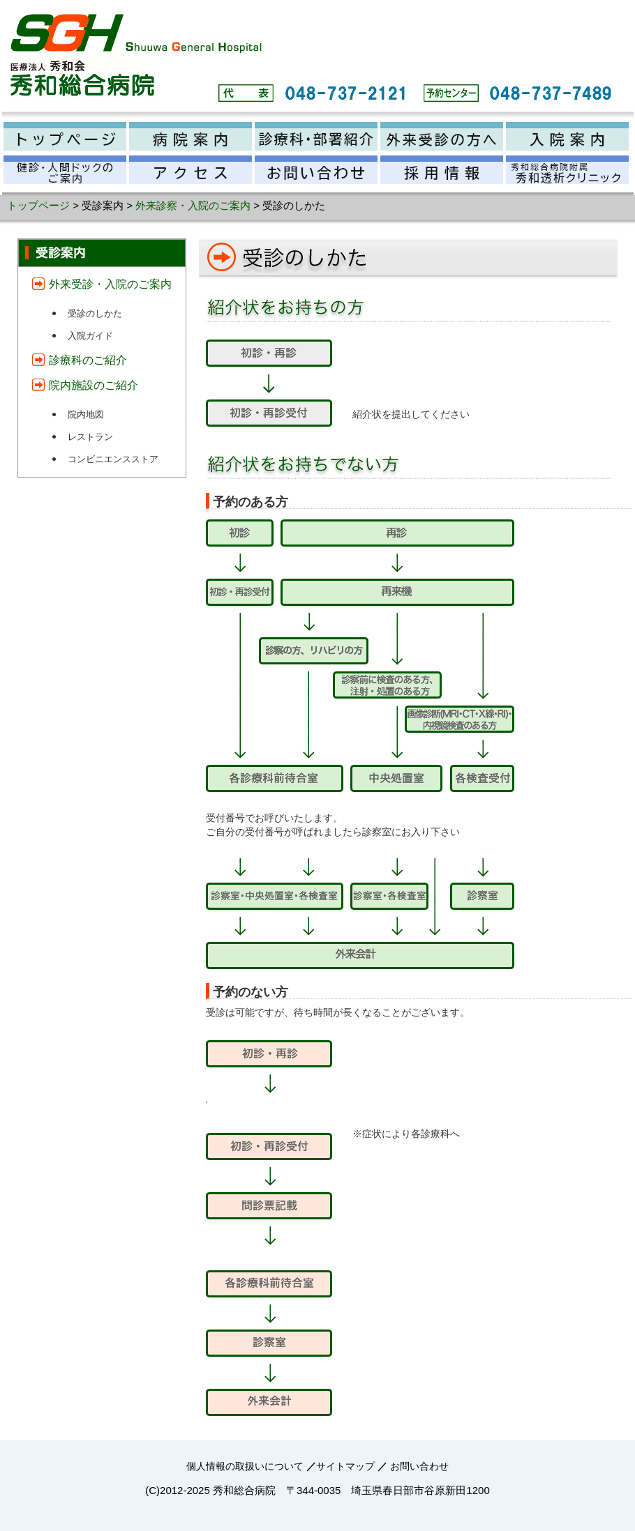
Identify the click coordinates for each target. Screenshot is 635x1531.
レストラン (90, 437)
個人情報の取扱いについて (245, 1466)
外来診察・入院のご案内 (193, 205)
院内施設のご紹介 (93, 385)
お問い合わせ (419, 1466)
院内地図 (86, 414)
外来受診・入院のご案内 (110, 284)
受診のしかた (95, 313)
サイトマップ (345, 1466)
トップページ (38, 205)
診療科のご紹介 (88, 360)
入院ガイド (90, 335)
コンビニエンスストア (113, 459)
